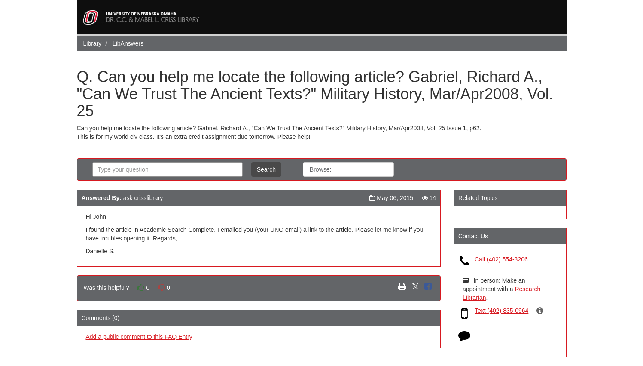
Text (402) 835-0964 (501, 310)
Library (92, 43)
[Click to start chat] (464, 337)
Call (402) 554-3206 (501, 259)
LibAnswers (128, 43)
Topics (375, 169)
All (347, 169)
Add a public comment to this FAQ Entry (139, 336)
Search (266, 169)
